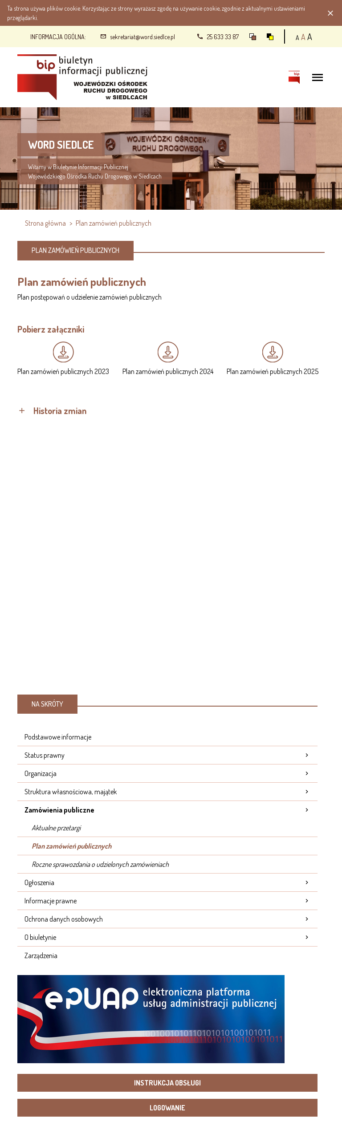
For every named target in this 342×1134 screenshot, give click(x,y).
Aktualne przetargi (56, 827)
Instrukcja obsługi (167, 1082)
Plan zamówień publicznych (71, 845)
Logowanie (167, 1107)
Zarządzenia (40, 955)
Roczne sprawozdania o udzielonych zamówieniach (100, 864)
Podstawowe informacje (57, 736)
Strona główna (45, 223)
